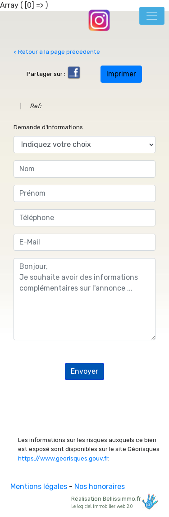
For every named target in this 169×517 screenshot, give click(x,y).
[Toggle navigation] (151, 16)
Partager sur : (54, 73)
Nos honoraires (99, 486)
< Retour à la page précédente (57, 51)
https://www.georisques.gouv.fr (63, 458)
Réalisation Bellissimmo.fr (113, 501)
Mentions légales (38, 486)
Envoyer (84, 371)
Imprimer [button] (121, 74)
